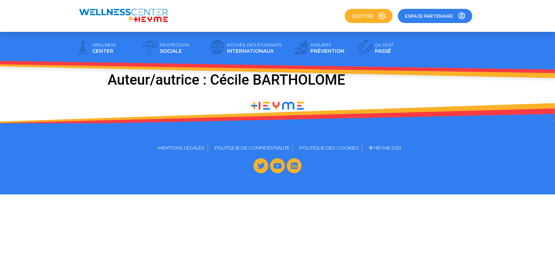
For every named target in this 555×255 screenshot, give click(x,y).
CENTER (104, 48)
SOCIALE (174, 48)
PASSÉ (384, 48)
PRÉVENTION (327, 48)
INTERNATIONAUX (254, 48)
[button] (369, 16)
